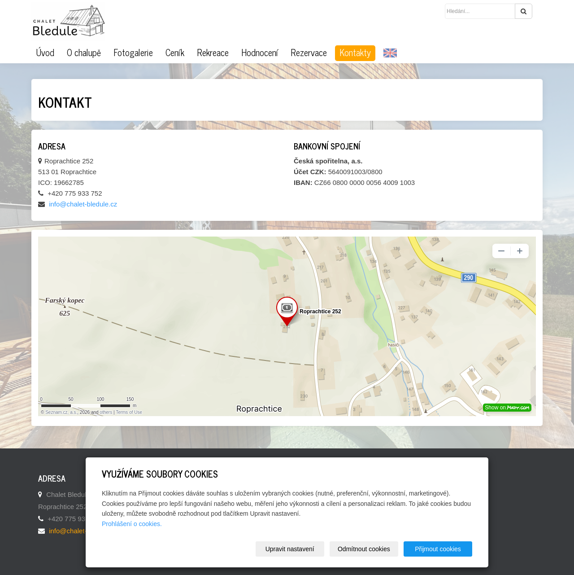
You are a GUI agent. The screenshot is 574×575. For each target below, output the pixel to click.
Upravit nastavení (289, 549)
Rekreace (213, 52)
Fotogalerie (133, 52)
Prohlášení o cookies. (132, 523)
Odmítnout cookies (364, 549)
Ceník (174, 52)
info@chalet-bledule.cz (83, 204)
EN (390, 53)
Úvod (45, 52)
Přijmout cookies (438, 549)
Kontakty (355, 52)
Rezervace (309, 52)
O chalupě (84, 52)
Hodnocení (259, 52)
